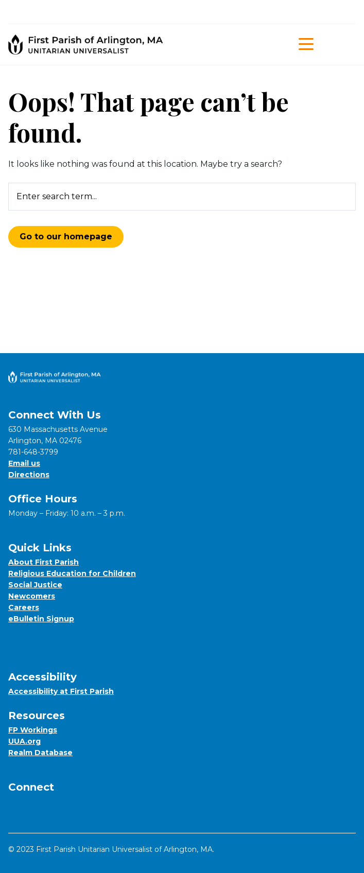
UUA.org (24, 741)
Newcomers (31, 596)
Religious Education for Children (72, 573)
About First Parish (43, 562)
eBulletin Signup (41, 618)
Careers (23, 607)
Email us (24, 463)
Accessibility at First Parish (61, 691)
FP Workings (32, 730)
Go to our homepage (66, 236)
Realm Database (40, 752)
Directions (28, 474)
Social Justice (35, 584)
